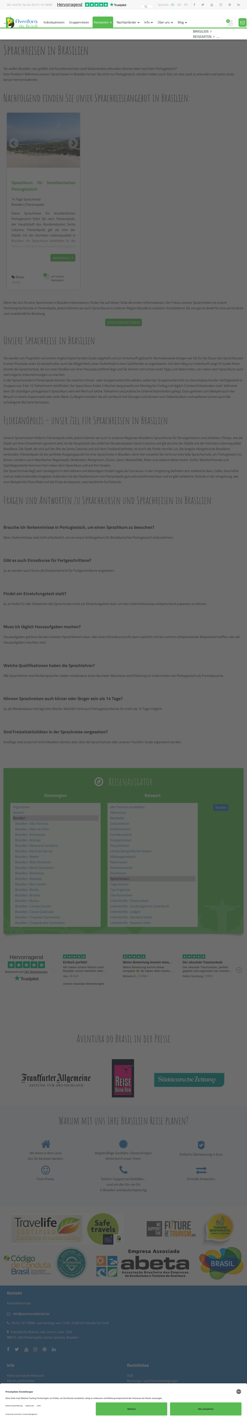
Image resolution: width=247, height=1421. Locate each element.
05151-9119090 (42, 4)
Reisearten (101, 22)
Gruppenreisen (79, 22)
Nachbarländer (126, 22)
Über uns (164, 22)
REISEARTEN (202, 36)
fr (185, 4)
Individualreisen (54, 22)
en (179, 4)
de (172, 4)
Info (147, 22)
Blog (181, 22)
